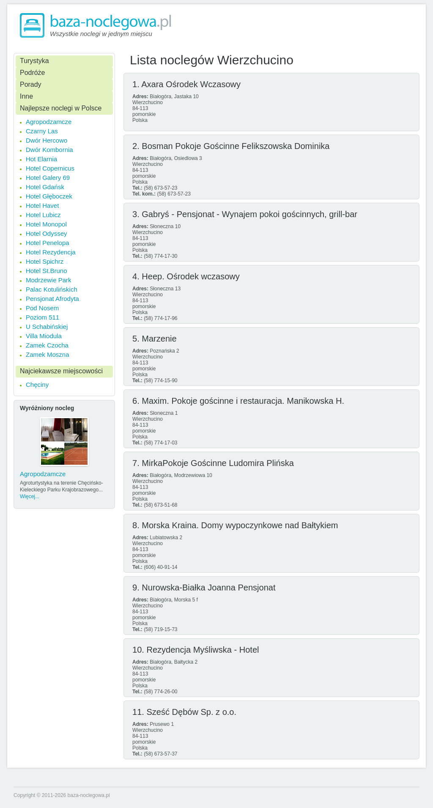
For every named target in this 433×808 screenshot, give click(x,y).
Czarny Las (42, 131)
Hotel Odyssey (46, 233)
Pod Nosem (42, 308)
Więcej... (29, 496)
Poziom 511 (42, 317)
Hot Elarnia (41, 159)
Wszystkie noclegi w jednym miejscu (101, 33)
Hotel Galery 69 (48, 177)
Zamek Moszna (47, 354)
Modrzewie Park (48, 280)
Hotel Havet (42, 205)
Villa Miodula (44, 335)
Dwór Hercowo (46, 140)
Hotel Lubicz (43, 214)
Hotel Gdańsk (45, 186)
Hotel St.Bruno (46, 270)
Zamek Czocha (47, 345)
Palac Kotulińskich (51, 289)
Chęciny (37, 384)
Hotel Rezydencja (51, 252)
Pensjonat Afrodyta (52, 298)
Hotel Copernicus (50, 168)
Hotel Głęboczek (49, 196)
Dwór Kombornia (49, 149)
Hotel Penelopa (47, 242)
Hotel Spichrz (44, 261)
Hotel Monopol (46, 224)
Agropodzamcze (48, 121)
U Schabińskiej (47, 326)
